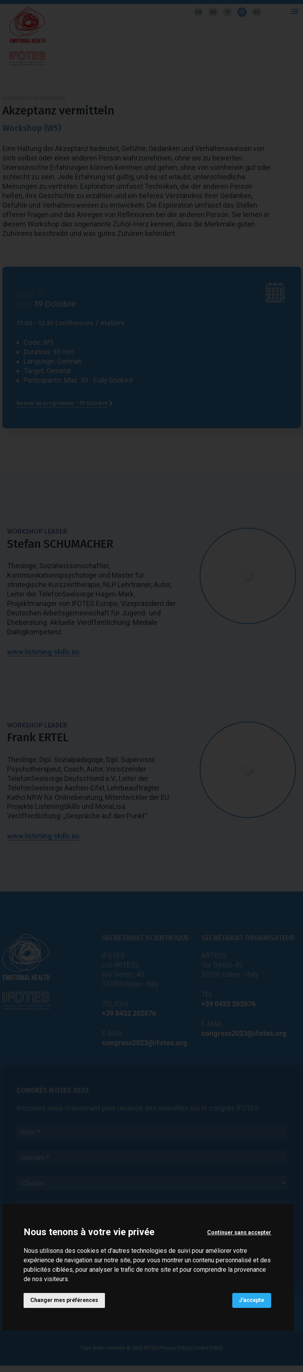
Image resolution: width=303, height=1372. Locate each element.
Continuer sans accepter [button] (239, 1232)
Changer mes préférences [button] (65, 1300)
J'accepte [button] (251, 1300)
